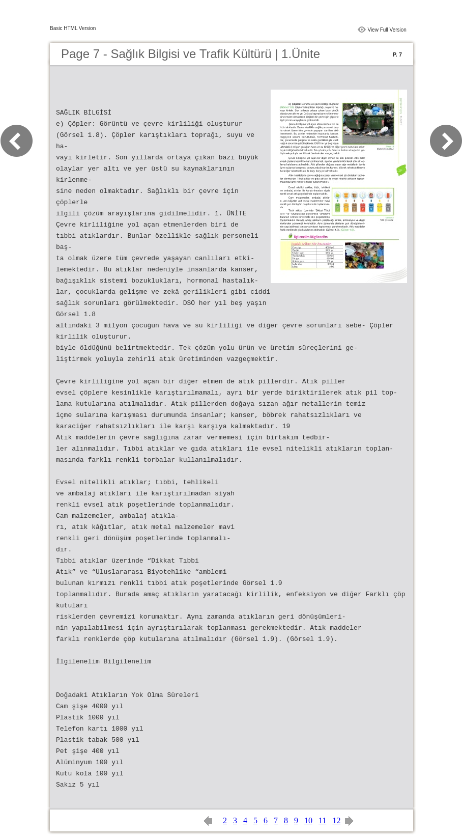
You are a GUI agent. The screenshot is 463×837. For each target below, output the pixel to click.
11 (322, 820)
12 (336, 820)
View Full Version (387, 30)
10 (308, 820)
